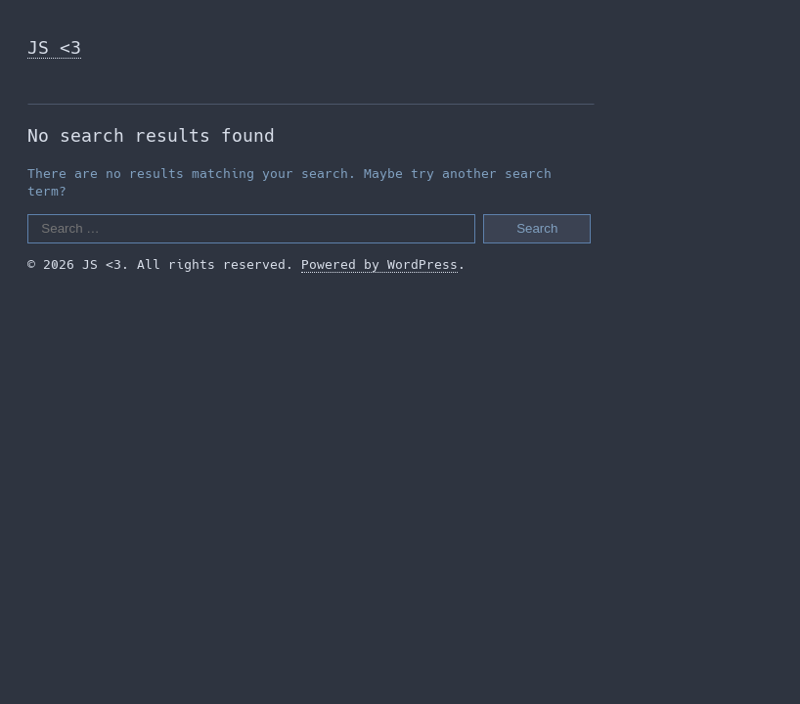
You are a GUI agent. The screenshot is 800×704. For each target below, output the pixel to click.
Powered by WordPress (379, 264)
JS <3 (54, 47)
